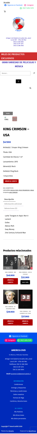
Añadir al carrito (11, 181)
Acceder (7, 2)
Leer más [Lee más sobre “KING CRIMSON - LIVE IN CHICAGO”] (25, 282)
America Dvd (18, 350)
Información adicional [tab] (13, 204)
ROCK (16, 190)
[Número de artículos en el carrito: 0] (5, 11)
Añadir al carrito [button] (10, 281)
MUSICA (12, 190)
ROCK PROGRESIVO (24, 190)
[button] (30, 88)
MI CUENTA (18, 408)
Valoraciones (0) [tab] (10, 208)
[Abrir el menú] (18, 81)
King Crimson (13, 192)
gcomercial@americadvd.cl (21, 374)
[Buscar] (34, 73)
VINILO (32, 190)
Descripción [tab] (9, 199)
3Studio (11, 431)
